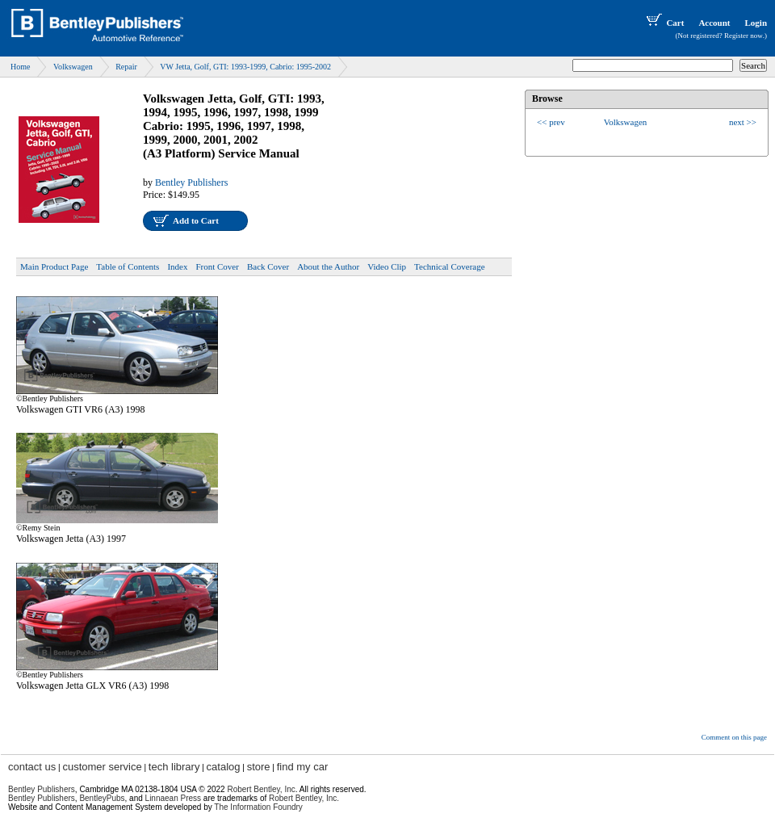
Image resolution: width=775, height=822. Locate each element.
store (258, 767)
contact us (32, 767)
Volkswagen (73, 66)
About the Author (328, 266)
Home (20, 66)
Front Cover (216, 266)
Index (177, 266)
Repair (126, 66)
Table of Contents (127, 266)
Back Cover (268, 266)
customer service (101, 767)
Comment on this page (734, 737)
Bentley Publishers (191, 182)
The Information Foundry (258, 807)
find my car (303, 767)
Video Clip (386, 266)
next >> (742, 122)
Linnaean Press (173, 798)
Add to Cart (196, 220)
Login (755, 22)
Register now (743, 35)
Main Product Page (54, 266)
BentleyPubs (101, 798)
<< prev (551, 122)
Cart (663, 22)
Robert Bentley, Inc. (304, 798)
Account (714, 22)
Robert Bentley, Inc (261, 789)
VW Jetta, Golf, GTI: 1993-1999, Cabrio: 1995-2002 (245, 66)
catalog (224, 767)
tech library (174, 767)
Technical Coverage (449, 266)
